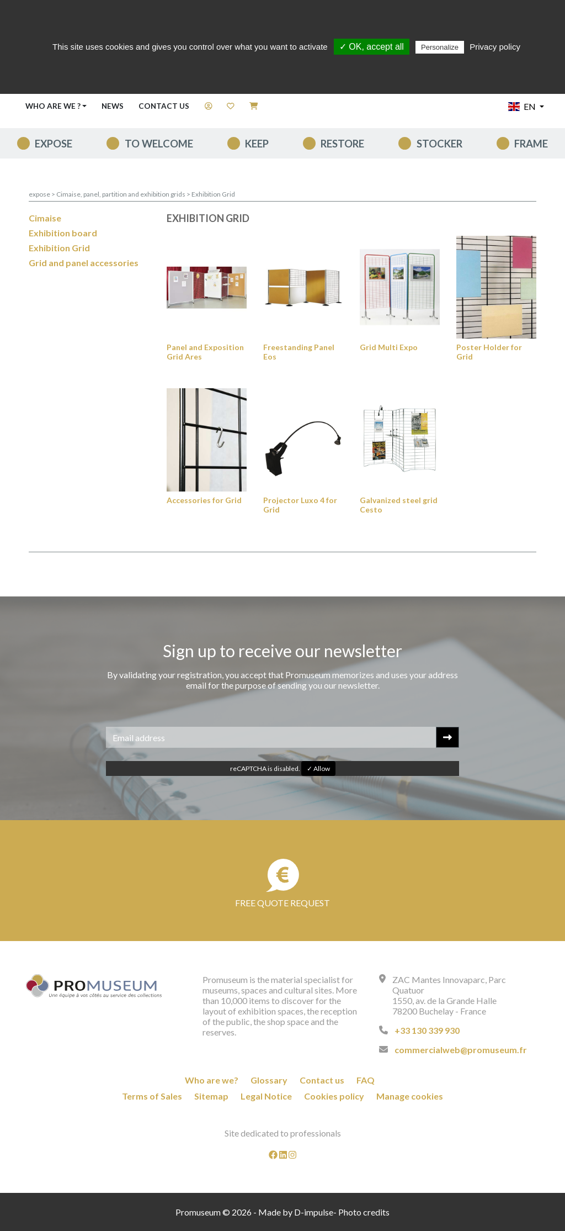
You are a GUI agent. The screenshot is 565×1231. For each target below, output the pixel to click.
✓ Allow (318, 768)
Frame (531, 144)
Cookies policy (334, 1096)
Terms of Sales (152, 1096)
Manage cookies (409, 1096)
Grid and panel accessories (83, 262)
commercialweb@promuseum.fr (461, 1049)
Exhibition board (63, 233)
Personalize (440, 47)
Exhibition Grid (213, 194)
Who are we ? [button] (53, 106)
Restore (342, 144)
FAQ (365, 1080)
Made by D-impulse (295, 1212)
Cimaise (45, 218)
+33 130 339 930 (427, 1030)
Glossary (268, 1080)
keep (257, 144)
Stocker (439, 144)
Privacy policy (495, 46)
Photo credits (364, 1212)
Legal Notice (266, 1096)
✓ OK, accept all (371, 46)
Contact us (163, 106)
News (113, 106)
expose (53, 144)
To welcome (159, 144)
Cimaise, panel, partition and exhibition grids (121, 194)
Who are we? (211, 1080)
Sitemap (211, 1096)
